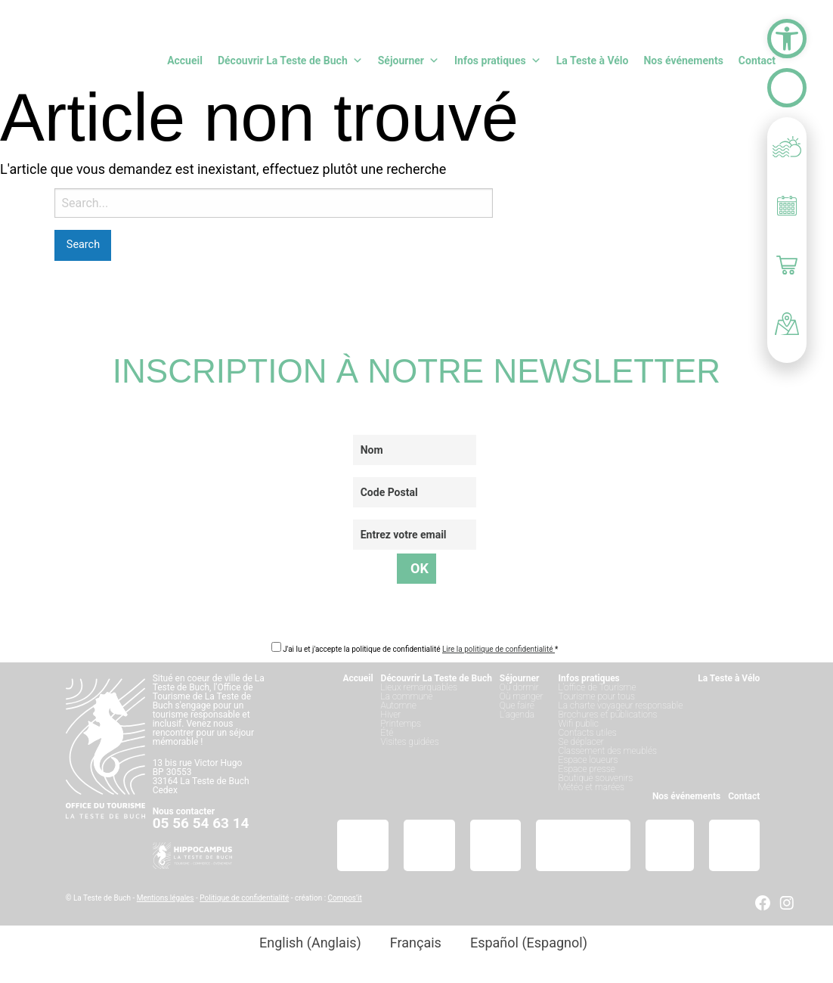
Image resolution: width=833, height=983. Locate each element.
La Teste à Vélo (592, 60)
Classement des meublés (608, 750)
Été (387, 732)
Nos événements (683, 60)
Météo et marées (591, 787)
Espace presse (587, 769)
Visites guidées (410, 741)
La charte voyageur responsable (621, 705)
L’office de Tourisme (597, 687)
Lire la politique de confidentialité (498, 649)
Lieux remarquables (419, 687)
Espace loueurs (588, 759)
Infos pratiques (497, 60)
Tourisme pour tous (597, 696)
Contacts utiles (588, 732)
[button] (787, 38)
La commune (407, 696)
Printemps (401, 723)
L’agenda (517, 714)
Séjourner (408, 60)
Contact (757, 60)
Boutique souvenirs (596, 778)
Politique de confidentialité (244, 898)
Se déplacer (581, 741)
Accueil (185, 60)
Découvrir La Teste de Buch (290, 60)
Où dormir (519, 687)
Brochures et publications (608, 714)
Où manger (521, 696)
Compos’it (345, 898)
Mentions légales (165, 898)
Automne (398, 705)
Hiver (391, 714)
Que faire (517, 705)
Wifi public (579, 723)
